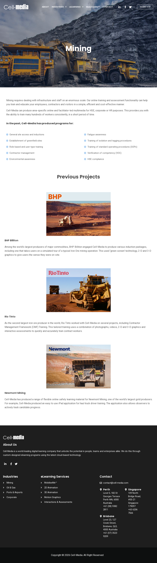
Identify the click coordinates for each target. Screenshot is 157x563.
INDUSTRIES (59, 6)
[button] (145, 7)
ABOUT (45, 7)
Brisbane (108, 516)
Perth (106, 489)
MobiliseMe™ (93, 7)
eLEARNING (76, 6)
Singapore (134, 489)
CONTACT (107, 7)
